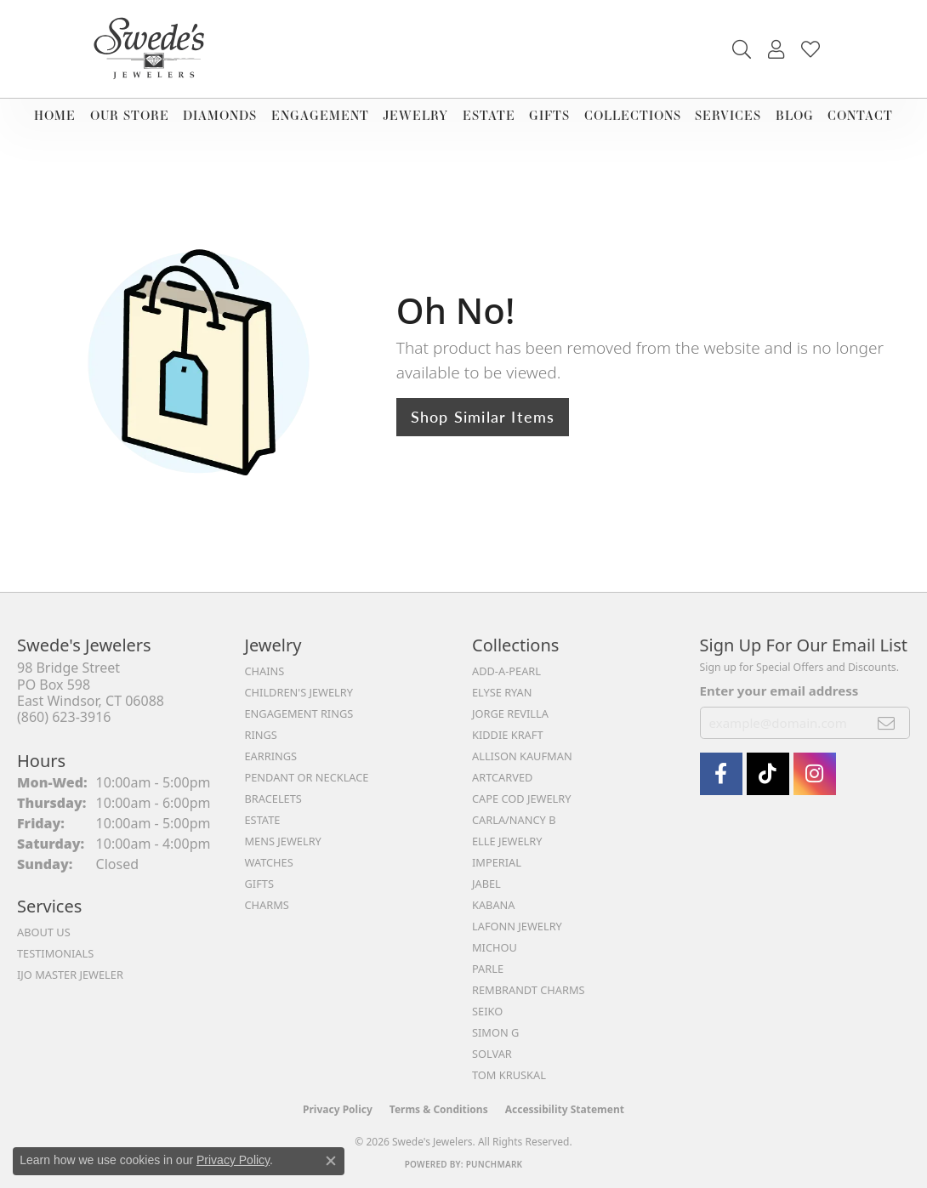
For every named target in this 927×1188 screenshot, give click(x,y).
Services (728, 115)
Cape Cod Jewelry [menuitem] (521, 798)
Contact (860, 115)
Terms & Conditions (439, 1109)
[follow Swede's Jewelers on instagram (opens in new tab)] (814, 774)
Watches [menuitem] (269, 862)
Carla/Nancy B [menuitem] (513, 819)
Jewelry (415, 115)
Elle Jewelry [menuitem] (507, 841)
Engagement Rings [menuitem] (299, 713)
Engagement (320, 115)
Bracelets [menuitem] (273, 798)
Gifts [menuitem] (259, 883)
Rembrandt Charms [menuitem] (528, 990)
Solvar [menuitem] (492, 1053)
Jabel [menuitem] (486, 883)
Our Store (129, 115)
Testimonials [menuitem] (55, 953)
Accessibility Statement (564, 1109)
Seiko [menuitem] (487, 1011)
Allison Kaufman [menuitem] (522, 756)
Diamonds (220, 115)
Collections (632, 115)
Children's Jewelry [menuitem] (299, 692)
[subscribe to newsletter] (886, 723)
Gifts (549, 115)
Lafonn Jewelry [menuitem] (517, 926)
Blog (795, 115)
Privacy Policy (338, 1109)
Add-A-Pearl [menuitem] (506, 671)
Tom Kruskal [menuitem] (509, 1075)
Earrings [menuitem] (271, 756)
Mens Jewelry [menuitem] (283, 841)
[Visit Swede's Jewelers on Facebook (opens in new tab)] (721, 774)
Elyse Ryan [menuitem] (502, 692)
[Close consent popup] (331, 1161)
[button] (741, 49)
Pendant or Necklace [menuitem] (307, 777)
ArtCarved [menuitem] (502, 777)
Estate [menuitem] (263, 819)
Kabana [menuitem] (493, 904)
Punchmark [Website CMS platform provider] (494, 1164)
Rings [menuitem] (261, 734)
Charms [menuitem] (267, 904)
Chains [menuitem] (265, 671)
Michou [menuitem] (494, 947)
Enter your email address (779, 690)
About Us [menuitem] (44, 932)
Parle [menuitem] (487, 968)
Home (55, 115)
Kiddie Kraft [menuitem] (507, 734)
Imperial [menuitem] (496, 862)
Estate (489, 115)
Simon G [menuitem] (495, 1032)
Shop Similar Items (483, 416)
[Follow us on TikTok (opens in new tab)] (768, 774)
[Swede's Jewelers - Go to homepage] (154, 49)
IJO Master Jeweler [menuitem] (70, 974)
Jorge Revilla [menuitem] (510, 713)
